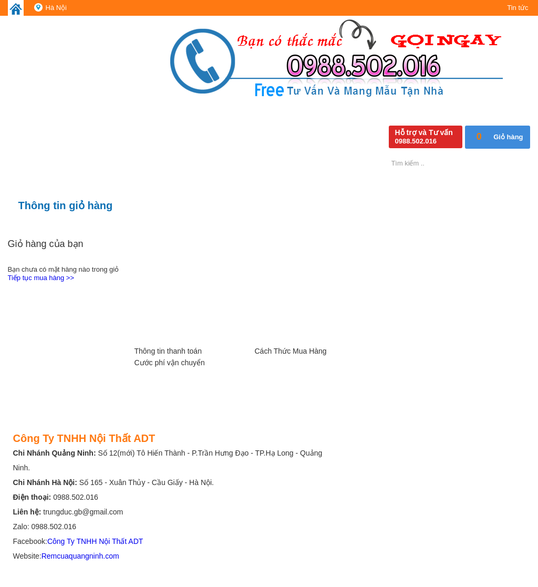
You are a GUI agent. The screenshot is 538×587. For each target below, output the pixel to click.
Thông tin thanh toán (168, 351)
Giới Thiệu (56, 323)
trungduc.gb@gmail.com (83, 512)
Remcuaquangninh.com (80, 556)
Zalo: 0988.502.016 (45, 526)
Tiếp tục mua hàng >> (41, 278)
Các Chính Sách (296, 323)
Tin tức (517, 8)
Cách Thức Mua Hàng (291, 351)
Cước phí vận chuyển (169, 362)
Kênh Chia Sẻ (416, 323)
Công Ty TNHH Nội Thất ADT (95, 541)
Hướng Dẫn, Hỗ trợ (176, 323)
